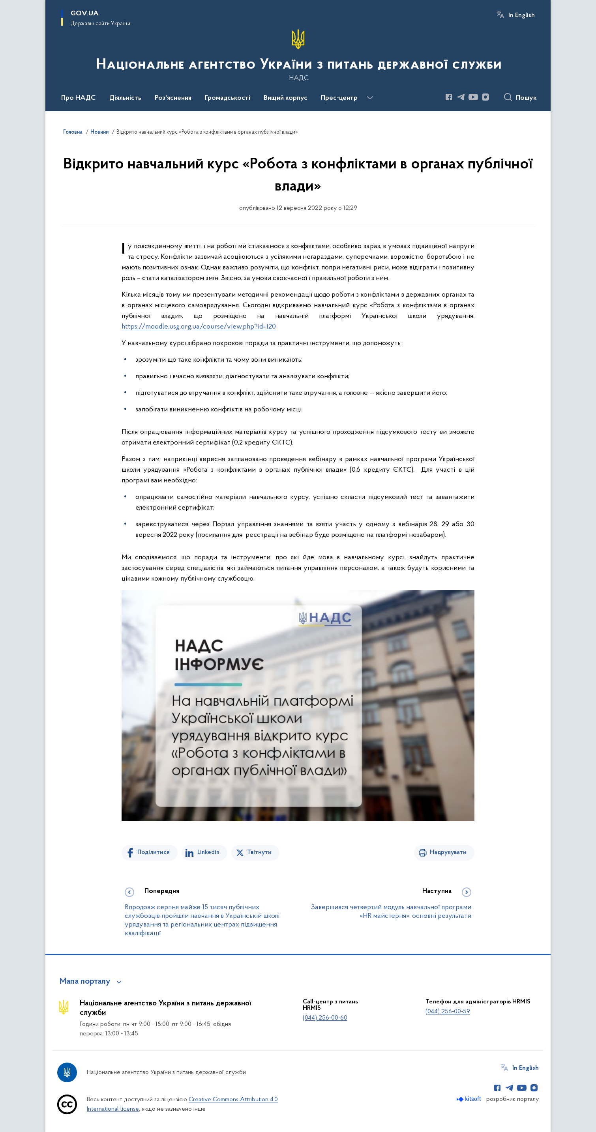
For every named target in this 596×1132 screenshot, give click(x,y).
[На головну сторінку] (298, 55)
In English (521, 15)
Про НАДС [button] (78, 98)
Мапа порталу (85, 981)
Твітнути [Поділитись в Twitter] (259, 852)
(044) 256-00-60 (325, 1018)
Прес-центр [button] (339, 98)
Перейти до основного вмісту (5, 5)
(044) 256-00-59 (447, 1012)
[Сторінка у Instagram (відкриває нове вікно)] (485, 97)
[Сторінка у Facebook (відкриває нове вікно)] (449, 97)
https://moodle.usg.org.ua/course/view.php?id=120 (199, 327)
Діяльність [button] (125, 98)
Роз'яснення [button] (173, 98)
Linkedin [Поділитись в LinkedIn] (208, 852)
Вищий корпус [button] (285, 98)
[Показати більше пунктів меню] (370, 98)
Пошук (526, 98)
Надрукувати (448, 852)
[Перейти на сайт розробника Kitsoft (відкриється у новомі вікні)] (469, 1099)
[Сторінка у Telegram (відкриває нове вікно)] (461, 97)
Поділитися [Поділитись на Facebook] (153, 852)
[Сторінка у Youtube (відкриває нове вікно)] (473, 97)
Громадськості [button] (227, 98)
